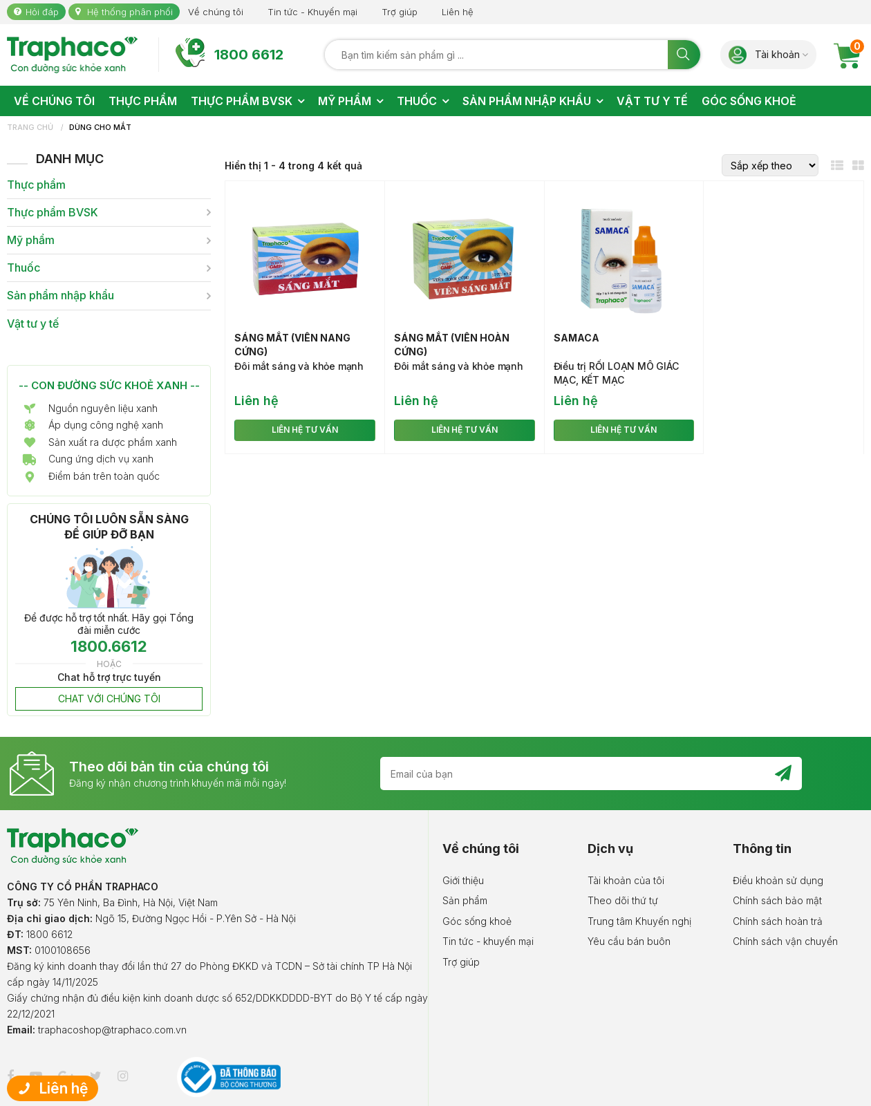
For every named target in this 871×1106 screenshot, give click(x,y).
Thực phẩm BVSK (52, 212)
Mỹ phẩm (31, 240)
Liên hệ (458, 11)
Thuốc (23, 267)
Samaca (576, 338)
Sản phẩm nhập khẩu (60, 295)
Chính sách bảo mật (777, 900)
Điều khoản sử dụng (778, 880)
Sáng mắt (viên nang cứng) (292, 344)
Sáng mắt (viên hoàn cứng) (451, 344)
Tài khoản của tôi (626, 880)
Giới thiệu (463, 880)
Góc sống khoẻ (477, 921)
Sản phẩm (464, 900)
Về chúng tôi (215, 11)
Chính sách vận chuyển (785, 941)
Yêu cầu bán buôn (629, 941)
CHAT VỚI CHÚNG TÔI (109, 698)
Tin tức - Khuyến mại (312, 11)
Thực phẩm (36, 184)
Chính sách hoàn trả (778, 921)
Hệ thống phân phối (130, 11)
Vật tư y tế (33, 323)
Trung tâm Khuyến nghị (639, 921)
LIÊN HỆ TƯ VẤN (305, 429)
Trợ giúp (400, 11)
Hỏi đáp (42, 11)
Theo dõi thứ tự (623, 900)
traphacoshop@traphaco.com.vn (112, 1029)
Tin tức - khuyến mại (488, 941)
